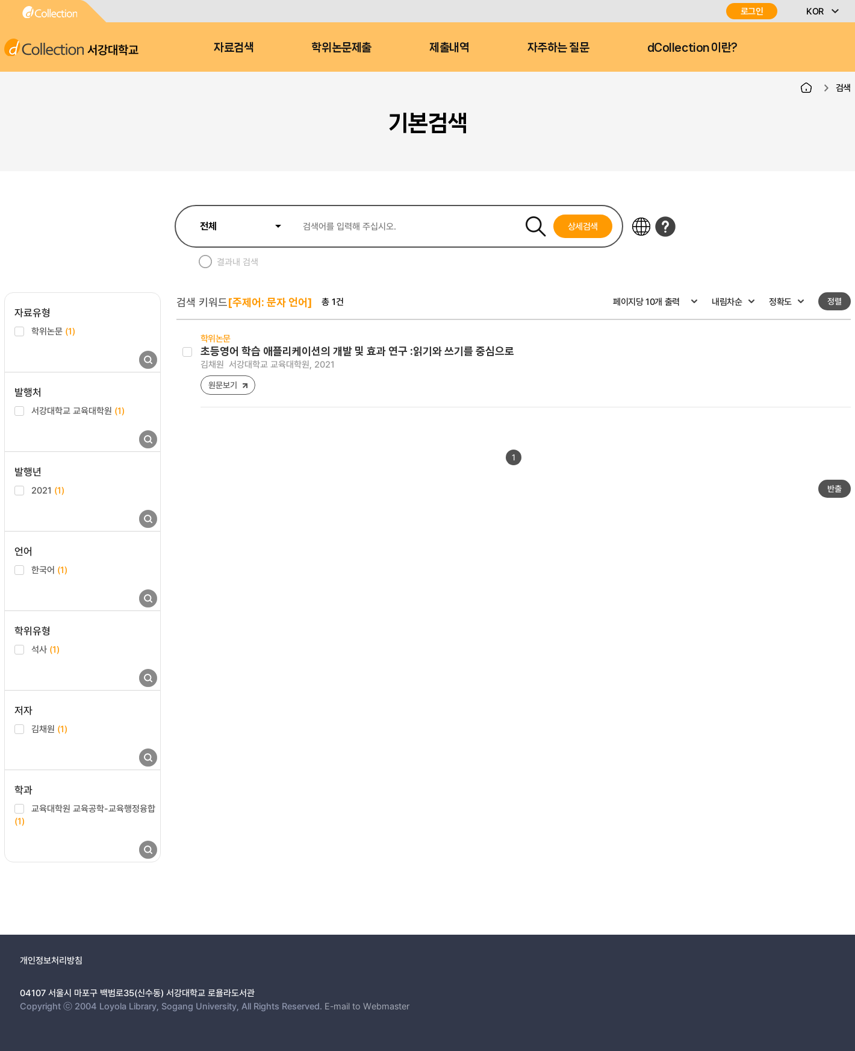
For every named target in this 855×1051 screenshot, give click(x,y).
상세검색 (583, 226)
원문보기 (222, 385)
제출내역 (449, 48)
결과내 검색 (237, 262)
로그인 (752, 11)
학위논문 (53, 331)
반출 (834, 488)
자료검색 (233, 48)
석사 (45, 649)
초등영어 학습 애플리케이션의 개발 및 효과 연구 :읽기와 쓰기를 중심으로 (357, 351)
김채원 (49, 729)
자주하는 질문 (558, 48)
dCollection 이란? (692, 48)
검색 (843, 87)
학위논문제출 (341, 48)
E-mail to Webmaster (367, 1006)
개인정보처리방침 (51, 960)
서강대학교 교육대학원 (78, 410)
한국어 (49, 569)
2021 (47, 490)
